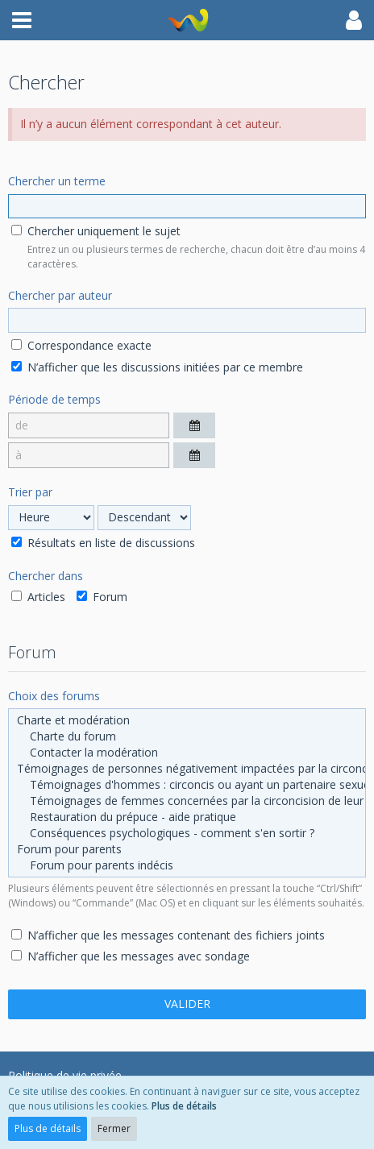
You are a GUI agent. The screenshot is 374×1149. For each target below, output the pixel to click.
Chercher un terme (57, 181)
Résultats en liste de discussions (103, 542)
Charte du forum (187, 736)
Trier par (30, 492)
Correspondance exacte (81, 345)
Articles (38, 596)
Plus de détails (184, 1106)
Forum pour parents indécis (187, 865)
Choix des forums (54, 695)
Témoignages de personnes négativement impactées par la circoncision (187, 769)
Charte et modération (187, 720)
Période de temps (54, 399)
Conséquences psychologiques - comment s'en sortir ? (187, 833)
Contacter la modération (187, 753)
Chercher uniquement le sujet (96, 231)
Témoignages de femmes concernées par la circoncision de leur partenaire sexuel (187, 801)
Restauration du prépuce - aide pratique (187, 817)
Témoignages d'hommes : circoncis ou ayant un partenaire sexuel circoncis (187, 785)
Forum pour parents (187, 849)
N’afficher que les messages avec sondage (130, 956)
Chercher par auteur (60, 295)
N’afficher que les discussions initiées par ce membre (157, 367)
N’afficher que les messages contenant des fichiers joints (168, 935)
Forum (102, 596)
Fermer (114, 1128)
